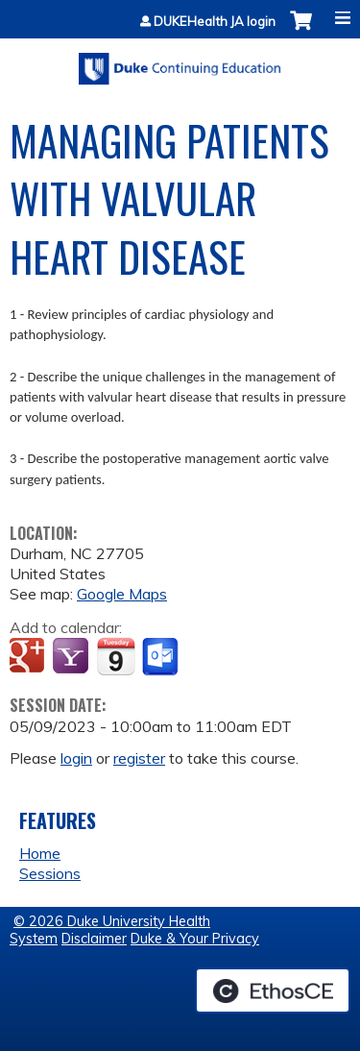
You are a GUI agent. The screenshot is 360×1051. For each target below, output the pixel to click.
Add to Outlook (161, 657)
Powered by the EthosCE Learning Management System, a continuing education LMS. (272, 990)
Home (39, 853)
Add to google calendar (29, 657)
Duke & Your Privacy (195, 938)
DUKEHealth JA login (215, 21)
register (139, 758)
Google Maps (122, 593)
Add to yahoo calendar (72, 657)
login (76, 758)
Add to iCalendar (115, 656)
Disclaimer (94, 938)
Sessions (50, 873)
